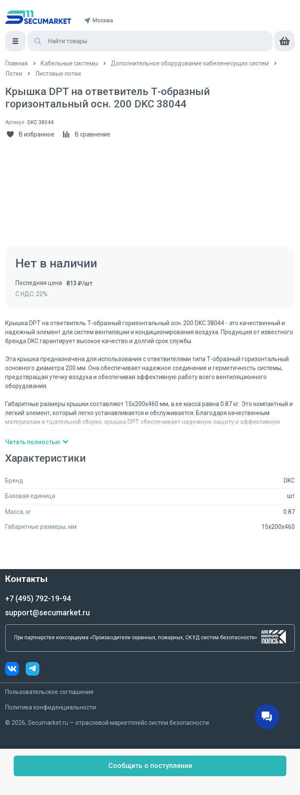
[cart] (284, 41)
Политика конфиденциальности (50, 707)
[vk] (15, 670)
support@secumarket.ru (47, 612)
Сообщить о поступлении (150, 766)
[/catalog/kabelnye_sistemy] (69, 63)
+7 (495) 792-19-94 (38, 598)
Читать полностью (37, 442)
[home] (38, 17)
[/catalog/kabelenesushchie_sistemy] (190, 63)
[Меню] (15, 41)
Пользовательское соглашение (49, 691)
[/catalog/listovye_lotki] (13, 73)
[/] (16, 63)
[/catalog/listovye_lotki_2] (58, 73)
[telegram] (32, 670)
